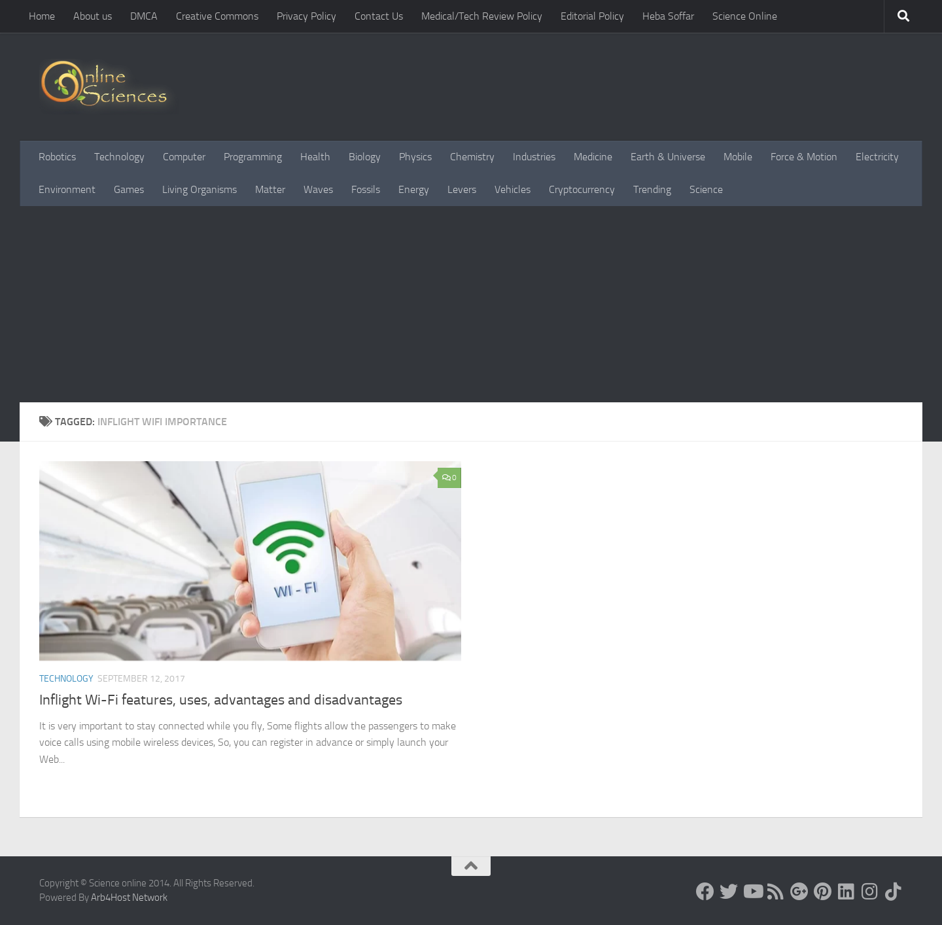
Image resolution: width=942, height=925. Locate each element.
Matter (270, 189)
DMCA (144, 16)
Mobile (738, 156)
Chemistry (472, 156)
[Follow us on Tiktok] (893, 891)
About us (92, 16)
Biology (365, 156)
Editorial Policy (592, 16)
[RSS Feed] (776, 891)
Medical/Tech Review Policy (481, 16)
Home (42, 16)
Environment (67, 189)
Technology (119, 156)
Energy (413, 189)
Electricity (877, 156)
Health (315, 156)
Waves (318, 189)
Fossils (365, 189)
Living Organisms (199, 189)
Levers (461, 189)
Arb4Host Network (129, 897)
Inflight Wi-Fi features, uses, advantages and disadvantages (220, 699)
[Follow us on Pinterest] (823, 891)
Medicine (593, 156)
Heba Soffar (668, 16)
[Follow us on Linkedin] (846, 891)
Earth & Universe (668, 156)
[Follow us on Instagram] (870, 891)
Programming (253, 156)
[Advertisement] (471, 304)
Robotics (57, 156)
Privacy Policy (306, 16)
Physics (415, 156)
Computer (184, 156)
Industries (534, 156)
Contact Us (379, 16)
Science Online (744, 16)
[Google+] (799, 891)
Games (129, 189)
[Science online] (705, 891)
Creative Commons (217, 16)
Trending (652, 189)
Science (706, 189)
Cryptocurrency (582, 189)
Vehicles (513, 189)
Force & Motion (804, 156)
